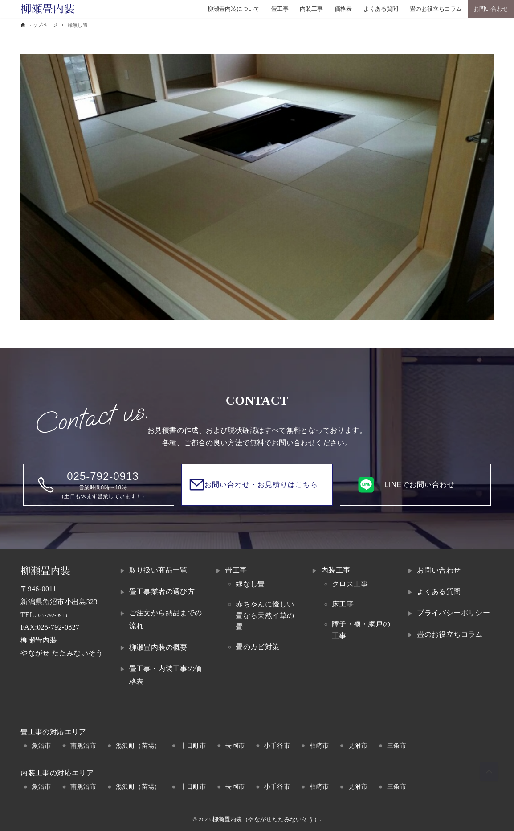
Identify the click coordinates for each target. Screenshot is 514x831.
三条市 (396, 745)
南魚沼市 (83, 745)
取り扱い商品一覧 (158, 570)
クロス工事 (350, 584)
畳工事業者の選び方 (162, 591)
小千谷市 (277, 745)
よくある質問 (439, 591)
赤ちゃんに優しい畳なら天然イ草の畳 (265, 615)
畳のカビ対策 (257, 647)
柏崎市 (319, 745)
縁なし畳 (250, 584)
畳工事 (236, 570)
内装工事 (336, 570)
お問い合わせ (439, 570)
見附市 (357, 745)
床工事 (343, 604)
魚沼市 (41, 745)
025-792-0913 (58, 614)
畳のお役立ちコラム (450, 634)
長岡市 (235, 745)
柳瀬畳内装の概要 (158, 647)
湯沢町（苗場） (138, 745)
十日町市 (193, 745)
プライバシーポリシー (453, 613)
